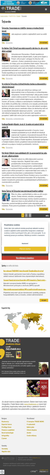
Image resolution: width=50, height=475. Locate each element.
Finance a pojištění (8, 430)
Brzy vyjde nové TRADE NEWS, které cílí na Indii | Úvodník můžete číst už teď (23, 271)
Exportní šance (7, 424)
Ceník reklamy (32, 435)
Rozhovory (5, 421)
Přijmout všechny (24, 249)
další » (47, 216)
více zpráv (44, 300)
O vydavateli (31, 424)
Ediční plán (30, 427)
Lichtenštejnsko (18, 119)
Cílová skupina (32, 430)
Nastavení (25, 243)
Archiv (29, 433)
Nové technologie (7, 433)
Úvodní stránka (4, 16)
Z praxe (4, 438)
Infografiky (5, 435)
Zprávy (10, 265)
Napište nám (6, 451)
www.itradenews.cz (31, 404)
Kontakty (5, 449)
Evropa (18, 16)
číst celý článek (43, 43)
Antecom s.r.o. (36, 458)
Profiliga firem (6, 427)
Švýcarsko (24, 16)
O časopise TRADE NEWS (35, 421)
